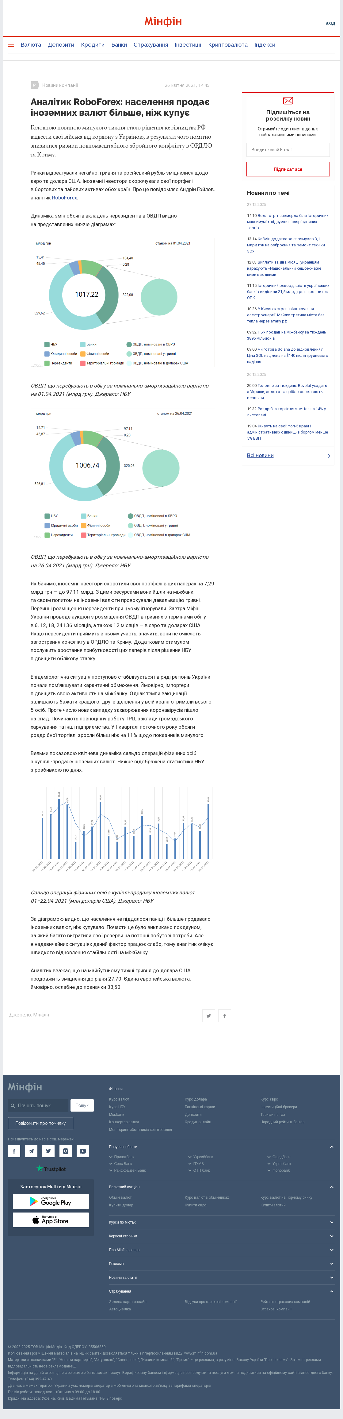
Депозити (61, 44)
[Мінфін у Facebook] (14, 1151)
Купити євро (195, 1205)
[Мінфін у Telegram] (31, 1151)
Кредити (93, 44)
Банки (119, 44)
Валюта (31, 44)
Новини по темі (268, 193)
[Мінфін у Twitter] (48, 1151)
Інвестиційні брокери (279, 1107)
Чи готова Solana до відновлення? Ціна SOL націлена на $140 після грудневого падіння (287, 355)
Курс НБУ (117, 1107)
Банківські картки (200, 1107)
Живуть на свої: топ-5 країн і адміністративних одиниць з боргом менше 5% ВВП (287, 432)
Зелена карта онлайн (128, 1302)
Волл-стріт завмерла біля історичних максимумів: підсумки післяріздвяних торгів (287, 221)
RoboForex (64, 198)
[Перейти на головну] (171, 23)
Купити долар (121, 1205)
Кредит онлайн (198, 1122)
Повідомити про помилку (40, 1123)
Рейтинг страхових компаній (285, 1302)
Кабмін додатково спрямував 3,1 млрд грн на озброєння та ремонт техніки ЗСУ (286, 245)
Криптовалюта (228, 44)
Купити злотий (273, 1205)
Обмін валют (120, 1197)
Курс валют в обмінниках (207, 1197)
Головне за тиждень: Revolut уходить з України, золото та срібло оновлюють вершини (287, 391)
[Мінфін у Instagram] (65, 1151)
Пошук (82, 1105)
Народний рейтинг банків (283, 1122)
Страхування (151, 44)
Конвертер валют (124, 1122)
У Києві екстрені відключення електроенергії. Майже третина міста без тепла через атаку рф (286, 315)
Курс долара (196, 1099)
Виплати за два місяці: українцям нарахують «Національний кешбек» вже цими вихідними (284, 268)
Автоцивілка (120, 1309)
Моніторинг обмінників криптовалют (140, 1130)
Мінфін (41, 1015)
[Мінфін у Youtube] (83, 1151)
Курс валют (119, 1099)
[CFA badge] (21, 1331)
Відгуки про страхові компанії (211, 1302)
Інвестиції (188, 44)
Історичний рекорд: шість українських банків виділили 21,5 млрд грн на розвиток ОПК (288, 291)
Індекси (264, 44)
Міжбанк (116, 1114)
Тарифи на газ (273, 1114)
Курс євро (269, 1099)
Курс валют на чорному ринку (286, 1197)
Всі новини (288, 455)
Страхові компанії (276, 1309)
